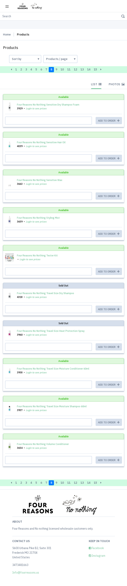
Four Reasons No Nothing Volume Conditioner (43, 444)
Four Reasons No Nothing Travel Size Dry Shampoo (45, 293)
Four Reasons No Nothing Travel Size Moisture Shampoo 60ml (52, 406)
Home (7, 34)
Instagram (97, 556)
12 (75, 69)
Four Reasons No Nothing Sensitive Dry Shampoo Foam (48, 104)
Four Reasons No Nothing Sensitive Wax (39, 180)
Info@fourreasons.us (25, 572)
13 (82, 69)
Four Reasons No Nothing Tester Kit (37, 255)
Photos (117, 84)
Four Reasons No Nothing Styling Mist (38, 217)
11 (68, 69)
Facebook (96, 548)
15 (95, 69)
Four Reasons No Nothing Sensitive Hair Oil (41, 142)
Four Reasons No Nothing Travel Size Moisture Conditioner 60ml (53, 368)
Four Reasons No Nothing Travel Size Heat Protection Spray (51, 330)
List (96, 84)
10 (62, 69)
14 (88, 69)
